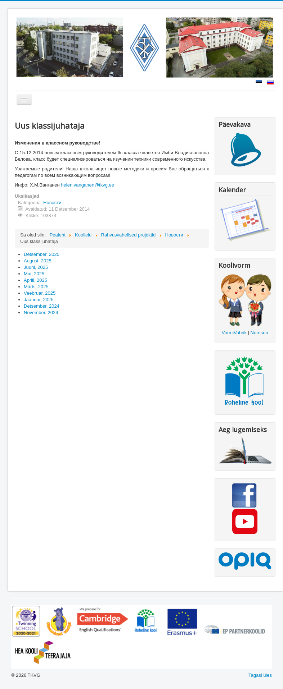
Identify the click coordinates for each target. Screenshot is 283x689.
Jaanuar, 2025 (38, 299)
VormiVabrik (234, 332)
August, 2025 (37, 260)
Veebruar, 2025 (39, 293)
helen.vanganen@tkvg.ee (87, 185)
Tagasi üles (260, 675)
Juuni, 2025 (36, 267)
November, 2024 (41, 312)
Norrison (259, 332)
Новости (52, 202)
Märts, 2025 (36, 286)
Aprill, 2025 (35, 280)
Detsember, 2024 (41, 306)
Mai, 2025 (34, 273)
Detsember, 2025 (41, 254)
